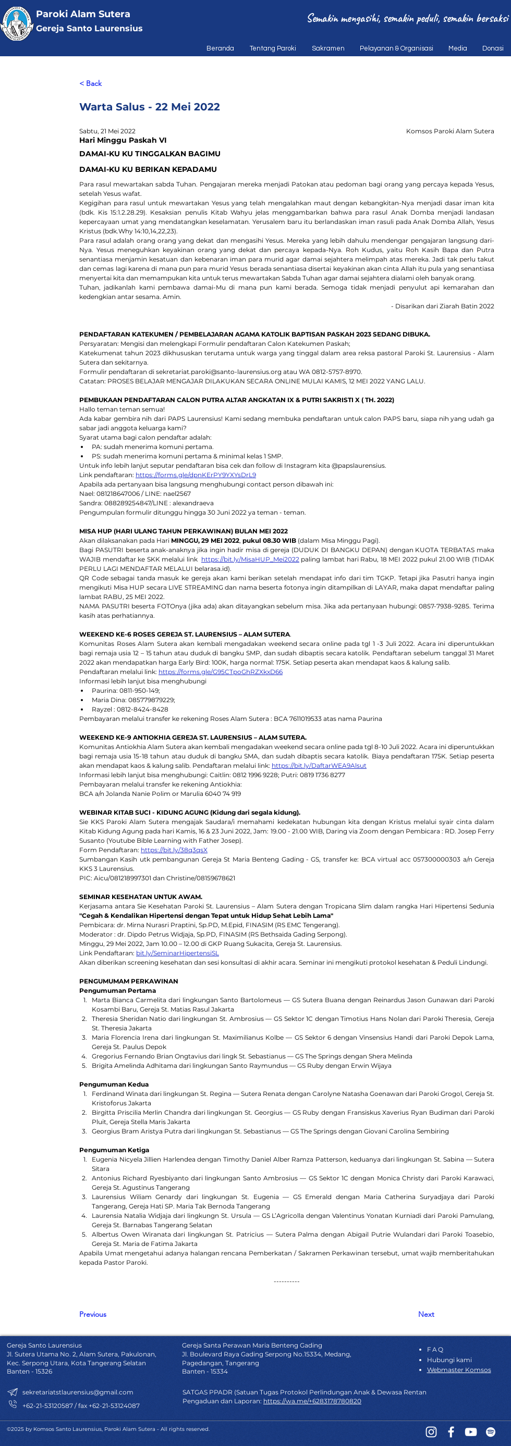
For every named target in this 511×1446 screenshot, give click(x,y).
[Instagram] (431, 1432)
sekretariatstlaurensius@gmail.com (77, 1392)
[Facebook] (451, 1432)
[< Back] (113, 84)
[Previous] (113, 1314)
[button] (270, 48)
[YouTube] (471, 1432)
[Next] (408, 1314)
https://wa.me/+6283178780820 (312, 1401)
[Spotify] (490, 1432)
